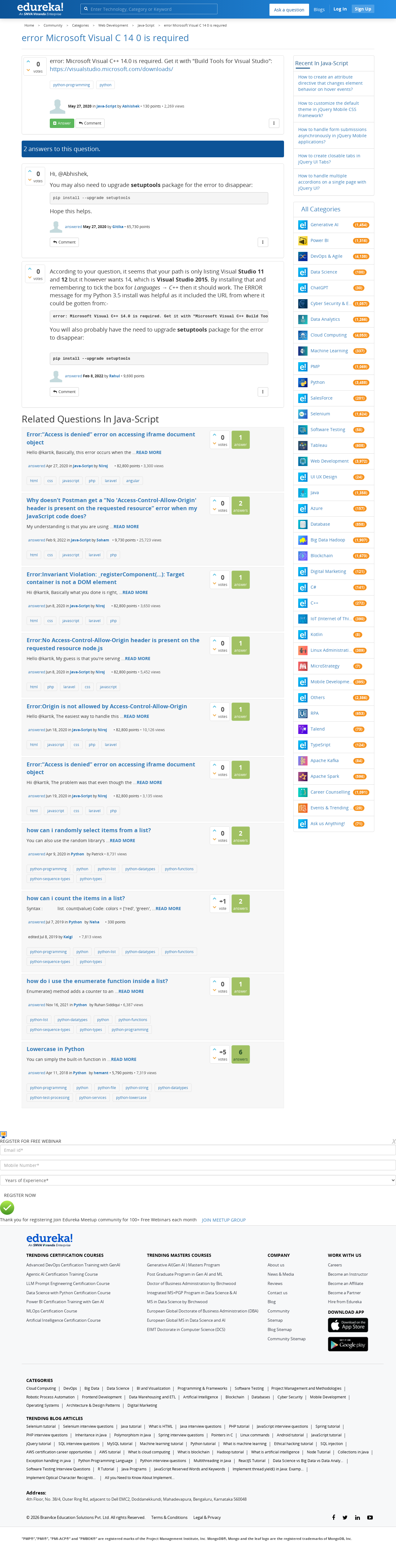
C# (313, 587)
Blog (272, 1301)
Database (320, 524)
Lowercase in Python (55, 1049)
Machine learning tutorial (161, 1443)
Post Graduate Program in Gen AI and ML (185, 1274)
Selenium (320, 414)
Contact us (277, 1292)
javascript (70, 480)
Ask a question (289, 10)
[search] (85, 8)
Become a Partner (344, 1292)
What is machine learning (245, 1443)
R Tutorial (106, 1469)
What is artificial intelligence (275, 1452)
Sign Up (363, 9)
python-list (107, 868)
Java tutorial (131, 1426)
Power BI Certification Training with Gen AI (65, 1301)
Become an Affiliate (345, 1283)
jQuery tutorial (38, 1443)
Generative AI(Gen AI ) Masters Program (183, 1265)
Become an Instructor (348, 1274)
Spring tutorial (328, 1426)
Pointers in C (222, 1435)
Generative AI (324, 224)
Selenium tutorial (41, 1426)
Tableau (319, 445)
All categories (321, 209)
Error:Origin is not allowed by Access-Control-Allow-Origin (107, 706)
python (105, 84)
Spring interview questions (181, 1435)
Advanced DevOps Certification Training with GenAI (73, 1265)
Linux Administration (332, 650)
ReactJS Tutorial (252, 1460)
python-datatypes (140, 868)
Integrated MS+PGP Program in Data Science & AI (192, 1292)
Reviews (275, 1283)
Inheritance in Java (91, 1435)
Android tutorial (290, 1435)
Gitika (117, 226)
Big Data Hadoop (328, 540)
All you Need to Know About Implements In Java (140, 1477)
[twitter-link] (345, 1518)
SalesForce (322, 398)
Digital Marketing (328, 571)
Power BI (320, 240)
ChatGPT (319, 287)
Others (318, 697)
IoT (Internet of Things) (332, 618)
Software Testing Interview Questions (58, 1469)
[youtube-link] (370, 1518)
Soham (103, 540)
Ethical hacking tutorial (293, 1443)
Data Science (324, 272)
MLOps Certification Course (51, 1311)
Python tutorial (203, 1443)
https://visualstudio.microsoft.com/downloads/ (111, 69)
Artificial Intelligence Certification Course (63, 1320)
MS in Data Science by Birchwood (177, 1301)
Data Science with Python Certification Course (68, 1292)
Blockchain (322, 555)
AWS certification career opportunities (59, 1452)
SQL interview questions (79, 1443)
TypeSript (320, 745)
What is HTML (161, 1426)
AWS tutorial (110, 1452)
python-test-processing (50, 1097)
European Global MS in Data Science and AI (186, 1320)
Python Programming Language (105, 1460)
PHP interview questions (47, 1435)
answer (64, 123)
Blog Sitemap (280, 1329)
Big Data (91, 1388)
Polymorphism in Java (132, 1435)
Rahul (114, 376)
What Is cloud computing (149, 1452)
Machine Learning (329, 351)
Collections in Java (353, 1452)
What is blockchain (193, 1452)
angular (133, 480)
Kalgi (68, 936)
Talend (318, 729)
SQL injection (332, 1443)
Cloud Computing (329, 335)
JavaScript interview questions (282, 1426)
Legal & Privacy (207, 1517)
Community (279, 1311)
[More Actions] (274, 123)
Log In (340, 9)
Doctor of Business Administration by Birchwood (191, 1283)
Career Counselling (330, 792)
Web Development (330, 461)
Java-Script (106, 106)
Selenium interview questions (88, 1426)
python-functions (179, 868)
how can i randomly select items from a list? (89, 830)
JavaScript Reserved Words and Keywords (189, 1469)
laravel (111, 480)
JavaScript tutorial (326, 1435)
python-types (91, 878)
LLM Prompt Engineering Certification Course (68, 1283)
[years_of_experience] (198, 1180)
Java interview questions (201, 1426)
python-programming (71, 84)
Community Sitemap (287, 1339)
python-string (137, 1087)
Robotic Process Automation (50, 1397)
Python (77, 854)
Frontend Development (102, 1397)
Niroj (103, 465)
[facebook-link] (333, 1518)
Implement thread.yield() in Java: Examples (268, 1469)
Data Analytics (325, 319)
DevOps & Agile (326, 256)
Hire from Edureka (345, 1301)
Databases (261, 1397)
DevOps (70, 1388)
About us (276, 1265)
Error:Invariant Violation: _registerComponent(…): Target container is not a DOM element (105, 578)
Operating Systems (42, 1405)
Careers (335, 1265)
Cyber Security (290, 1397)
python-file (107, 1087)
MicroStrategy (325, 666)
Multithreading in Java (212, 1460)
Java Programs (134, 1469)
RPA (315, 713)
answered (73, 226)
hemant (101, 1072)
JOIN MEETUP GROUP (224, 1220)
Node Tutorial (318, 1452)
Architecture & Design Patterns (93, 1405)
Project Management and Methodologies (306, 1388)
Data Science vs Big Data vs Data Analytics (308, 1460)
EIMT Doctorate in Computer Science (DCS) (186, 1329)
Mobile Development (332, 682)
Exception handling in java (48, 1460)
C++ (314, 603)
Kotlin (317, 634)
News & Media (281, 1274)
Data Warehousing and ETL (152, 1397)
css (50, 480)
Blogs (319, 9)
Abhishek (131, 106)
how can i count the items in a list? (76, 898)
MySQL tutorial (119, 1443)
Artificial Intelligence (200, 1397)
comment (92, 123)
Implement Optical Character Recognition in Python (61, 1477)
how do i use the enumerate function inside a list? (97, 981)
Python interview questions (163, 1460)
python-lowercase (131, 1097)
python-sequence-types (50, 878)
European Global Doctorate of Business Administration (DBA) (202, 1311)
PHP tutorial (239, 1426)
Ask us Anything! (328, 823)
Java (315, 492)
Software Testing (328, 429)
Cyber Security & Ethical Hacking (332, 303)
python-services (92, 1097)
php (92, 480)
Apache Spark (325, 776)
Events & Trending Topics (332, 808)
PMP (315, 366)
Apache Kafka (325, 760)
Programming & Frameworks (202, 1388)
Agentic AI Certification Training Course (62, 1274)
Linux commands (254, 1435)
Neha (94, 922)
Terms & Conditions (169, 1517)
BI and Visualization (153, 1388)
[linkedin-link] (357, 1518)
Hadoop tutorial (230, 1452)
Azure (317, 508)
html (34, 480)
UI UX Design (324, 477)
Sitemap (275, 1320)
